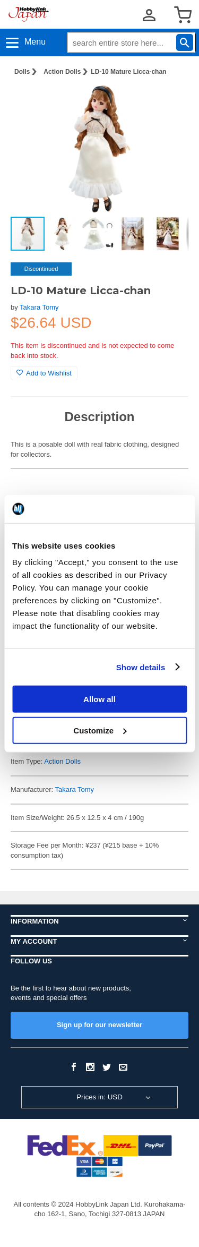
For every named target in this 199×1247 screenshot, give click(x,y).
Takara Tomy (39, 307)
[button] (169, 101)
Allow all (99, 699)
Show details (141, 666)
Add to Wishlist (44, 373)
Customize (99, 729)
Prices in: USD (99, 1097)
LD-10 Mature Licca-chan (128, 71)
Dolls (22, 71)
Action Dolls (62, 71)
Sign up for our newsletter (99, 1025)
